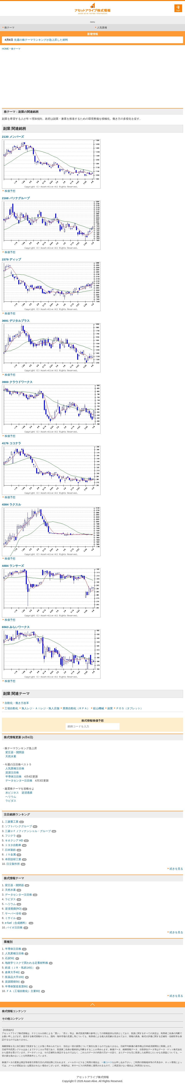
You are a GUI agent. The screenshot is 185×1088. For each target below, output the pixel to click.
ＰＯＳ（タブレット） (129, 708)
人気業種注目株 (14, 768)
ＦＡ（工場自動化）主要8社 (23, 991)
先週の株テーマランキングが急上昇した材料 (41, 39)
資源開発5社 (12, 981)
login (178, 10)
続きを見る (176, 868)
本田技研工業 (13, 859)
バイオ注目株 (14, 927)
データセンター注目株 (18, 780)
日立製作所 (13, 863)
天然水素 (10, 756)
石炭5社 (10, 958)
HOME (5, 48)
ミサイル (10, 918)
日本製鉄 (10, 849)
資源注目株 (12, 772)
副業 (110, 708)
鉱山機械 (98, 708)
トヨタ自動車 (13, 845)
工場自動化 (11, 708)
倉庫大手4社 (12, 972)
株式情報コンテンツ (14, 1011)
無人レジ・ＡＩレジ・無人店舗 (40, 708)
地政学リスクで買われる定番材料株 (26, 962)
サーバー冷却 (13, 913)
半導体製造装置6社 (16, 986)
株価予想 (10, 190)
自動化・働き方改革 (17, 702)
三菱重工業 (11, 821)
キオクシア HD (14, 840)
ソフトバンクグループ (18, 826)
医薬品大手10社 (14, 977)
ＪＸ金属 (10, 854)
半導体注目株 (13, 776)
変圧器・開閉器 (14, 752)
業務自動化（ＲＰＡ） (76, 708)
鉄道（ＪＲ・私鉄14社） (20, 967)
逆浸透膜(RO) (13, 908)
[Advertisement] (92, 79)
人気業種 (101, 27)
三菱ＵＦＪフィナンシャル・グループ (28, 831)
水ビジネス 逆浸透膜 (18, 792)
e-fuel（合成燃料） (16, 922)
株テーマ (8, 27)
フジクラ (10, 835)
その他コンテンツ (12, 1018)
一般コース (106, 1062)
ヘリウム (10, 796)
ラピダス (10, 800)
